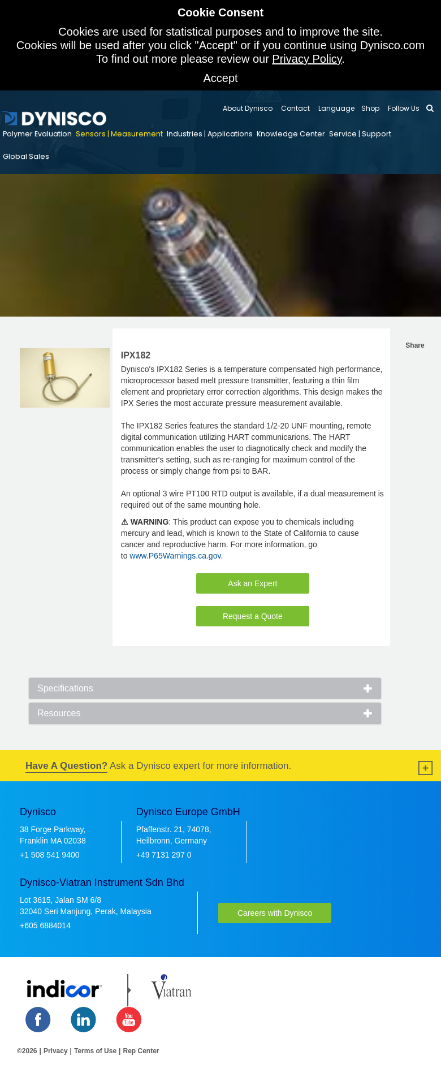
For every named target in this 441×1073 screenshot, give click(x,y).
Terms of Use (95, 1051)
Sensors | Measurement (119, 134)
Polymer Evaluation (37, 134)
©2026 (27, 1051)
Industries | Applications (210, 134)
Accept (220, 78)
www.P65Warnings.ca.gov (174, 555)
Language (335, 108)
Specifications (65, 688)
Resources (58, 713)
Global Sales (26, 156)
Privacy (56, 1051)
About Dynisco (248, 108)
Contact (294, 108)
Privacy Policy (306, 59)
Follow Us (403, 108)
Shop (370, 108)
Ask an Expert (252, 583)
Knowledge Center (291, 134)
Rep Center (141, 1051)
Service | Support (360, 134)
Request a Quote (253, 616)
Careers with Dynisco (274, 913)
